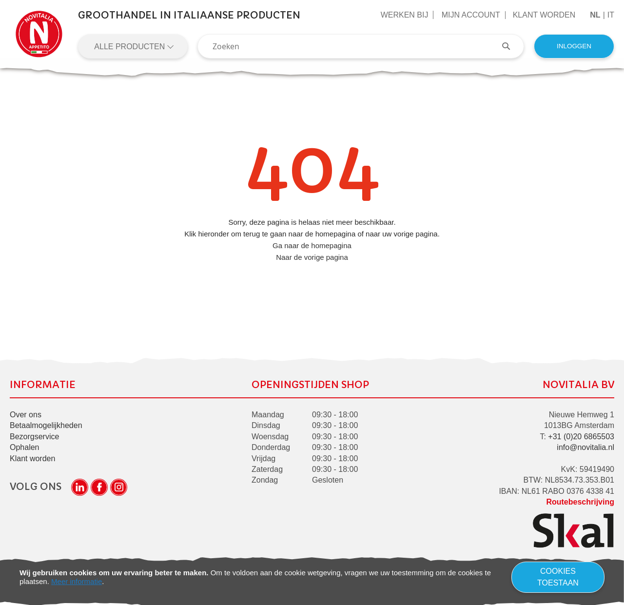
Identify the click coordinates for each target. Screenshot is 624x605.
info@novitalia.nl (585, 447)
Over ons (25, 414)
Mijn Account (471, 15)
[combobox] (360, 46)
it (610, 15)
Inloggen (573, 46)
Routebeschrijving (580, 502)
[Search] (511, 46)
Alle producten (130, 46)
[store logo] (39, 34)
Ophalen (24, 447)
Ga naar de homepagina (312, 245)
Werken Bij (405, 15)
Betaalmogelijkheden (46, 426)
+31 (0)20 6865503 (581, 436)
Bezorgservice (34, 436)
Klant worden (544, 15)
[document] (312, 577)
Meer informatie (76, 581)
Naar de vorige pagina (312, 257)
